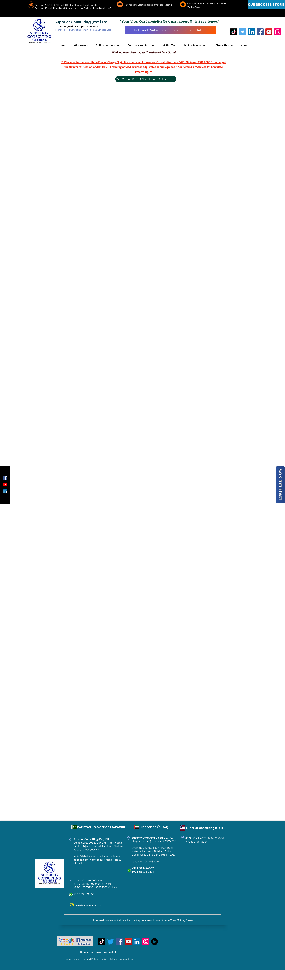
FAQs (104, 958)
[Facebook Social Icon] (5, 478)
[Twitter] (242, 31)
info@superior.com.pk (88, 905)
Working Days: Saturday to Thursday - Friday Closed (143, 52)
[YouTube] (268, 31)
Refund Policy (90, 958)
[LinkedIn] (251, 31)
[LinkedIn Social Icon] (5, 491)
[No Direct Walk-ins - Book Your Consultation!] (170, 30)
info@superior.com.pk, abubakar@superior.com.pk (149, 5)
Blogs (113, 958)
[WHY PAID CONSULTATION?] (145, 79)
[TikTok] (233, 31)
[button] (81, 45)
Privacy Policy (71, 958)
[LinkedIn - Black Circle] (154, 941)
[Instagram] (277, 31)
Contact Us (126, 958)
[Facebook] (260, 31)
